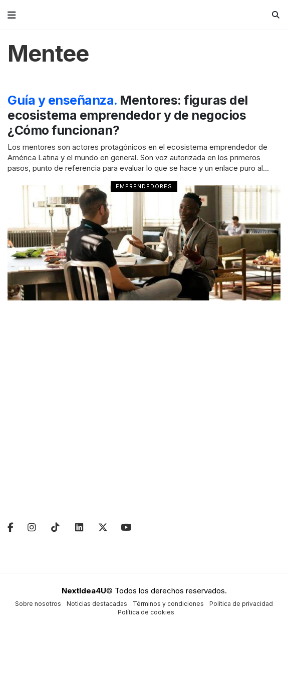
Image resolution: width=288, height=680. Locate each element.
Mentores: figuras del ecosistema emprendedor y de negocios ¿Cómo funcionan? (128, 115)
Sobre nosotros (38, 603)
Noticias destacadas (97, 603)
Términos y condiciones (168, 603)
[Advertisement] (144, 411)
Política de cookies (146, 612)
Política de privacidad (241, 603)
